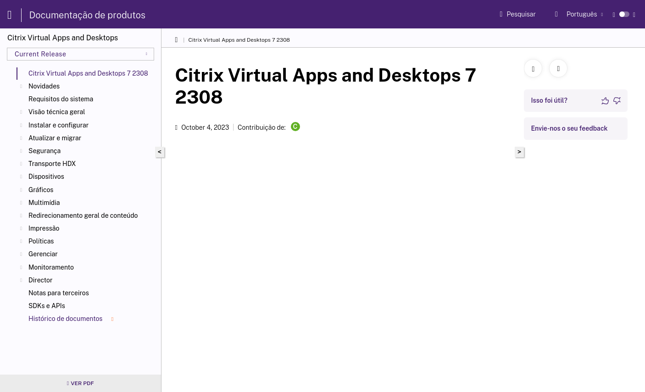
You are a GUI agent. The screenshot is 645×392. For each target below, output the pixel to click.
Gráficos (40, 189)
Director (40, 280)
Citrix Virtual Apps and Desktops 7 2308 (239, 40)
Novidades (44, 86)
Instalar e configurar (58, 125)
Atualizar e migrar (54, 138)
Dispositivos (46, 176)
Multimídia (44, 202)
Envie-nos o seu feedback (569, 128)
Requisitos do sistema (60, 99)
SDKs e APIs (46, 305)
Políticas (41, 241)
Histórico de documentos (70, 318)
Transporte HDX (52, 163)
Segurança (44, 151)
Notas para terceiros (58, 293)
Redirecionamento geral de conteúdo (83, 215)
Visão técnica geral (56, 112)
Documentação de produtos (87, 15)
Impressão (43, 228)
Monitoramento (51, 267)
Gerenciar (43, 254)
